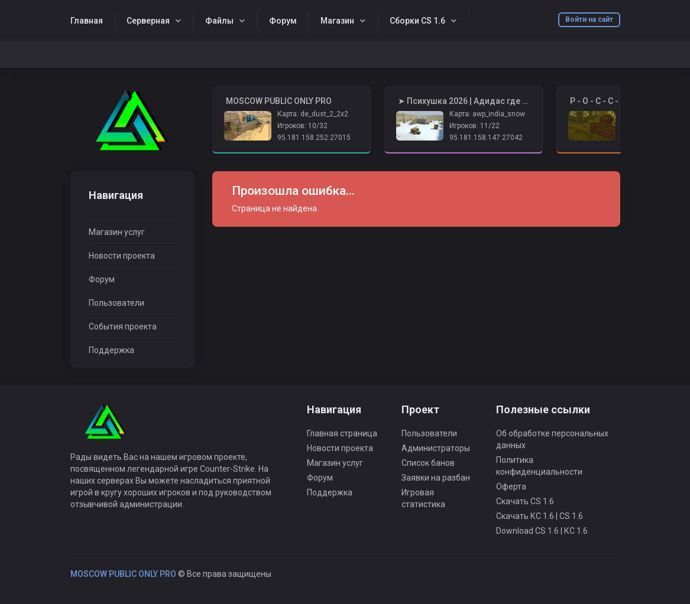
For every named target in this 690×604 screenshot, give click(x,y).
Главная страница (342, 433)
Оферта (511, 486)
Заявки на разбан (435, 477)
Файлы (219, 20)
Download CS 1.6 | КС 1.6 (542, 531)
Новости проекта (122, 255)
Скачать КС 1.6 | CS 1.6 (539, 516)
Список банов (428, 463)
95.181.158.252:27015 (314, 137)
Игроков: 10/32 (302, 126)
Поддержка (111, 350)
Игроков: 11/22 (474, 126)
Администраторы (435, 448)
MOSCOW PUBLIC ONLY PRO (123, 574)
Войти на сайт (589, 19)
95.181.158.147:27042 (486, 137)
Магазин (337, 20)
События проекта (123, 326)
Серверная (148, 20)
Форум (283, 20)
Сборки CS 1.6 (417, 20)
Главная (86, 20)
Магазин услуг (117, 232)
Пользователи (116, 303)
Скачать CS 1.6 (525, 501)
